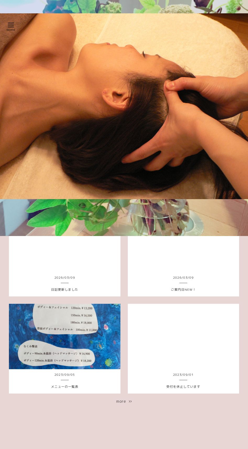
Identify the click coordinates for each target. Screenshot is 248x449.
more (124, 401)
